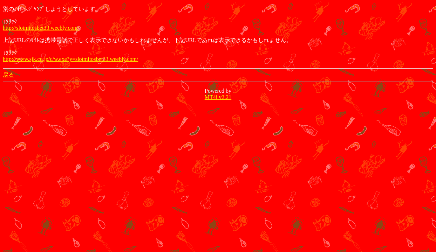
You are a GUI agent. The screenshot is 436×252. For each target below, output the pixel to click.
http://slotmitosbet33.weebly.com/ (41, 28)
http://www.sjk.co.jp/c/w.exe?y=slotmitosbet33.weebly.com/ (70, 59)
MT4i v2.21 (218, 97)
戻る (8, 75)
